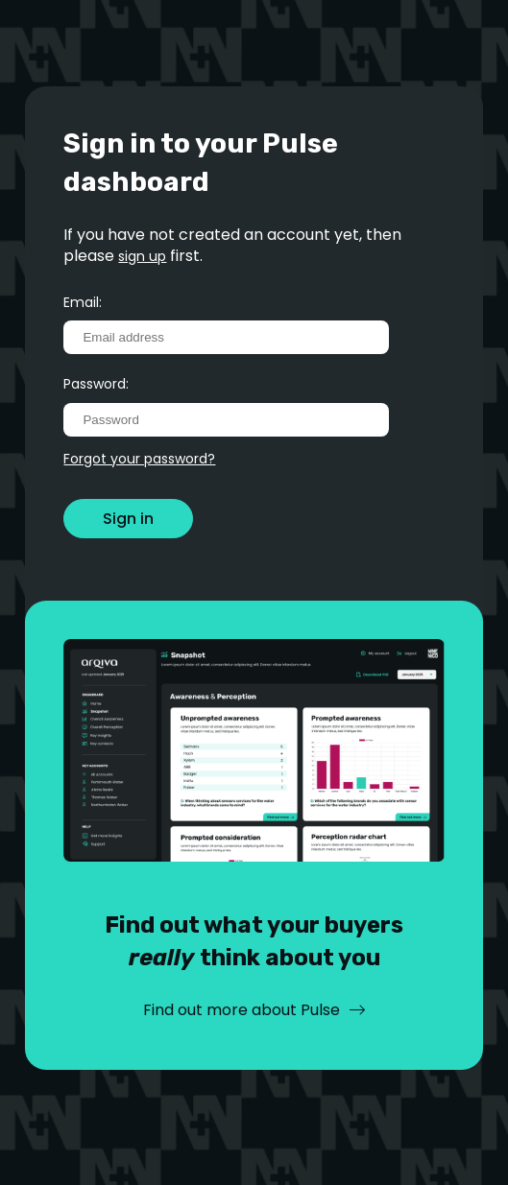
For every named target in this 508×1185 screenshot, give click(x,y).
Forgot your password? (139, 458)
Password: (96, 383)
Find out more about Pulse (241, 1010)
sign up (142, 256)
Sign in (128, 519)
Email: (82, 302)
